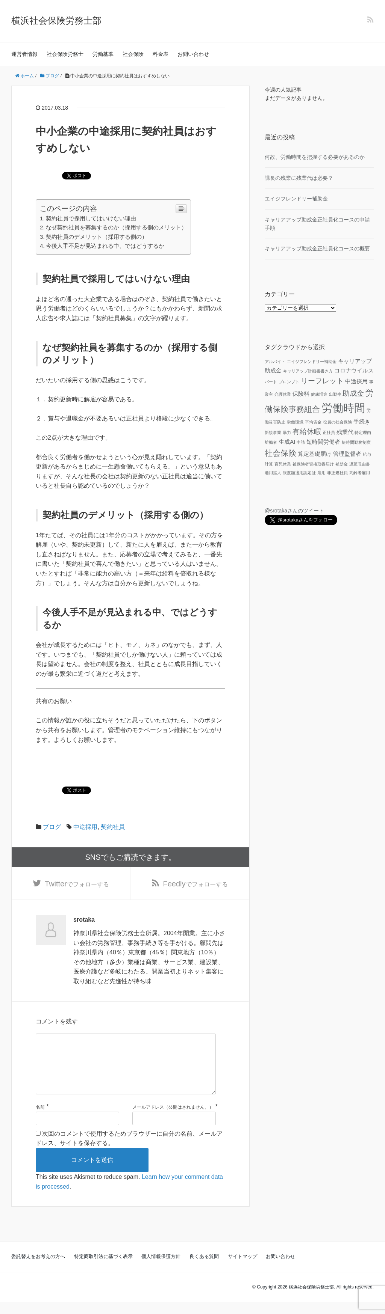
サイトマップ (242, 1268)
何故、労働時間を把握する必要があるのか (315, 157)
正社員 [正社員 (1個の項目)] (329, 432)
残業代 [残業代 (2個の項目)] (344, 432)
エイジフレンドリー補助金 (296, 199)
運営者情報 (24, 54)
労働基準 (103, 54)
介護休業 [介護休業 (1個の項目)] (282, 394)
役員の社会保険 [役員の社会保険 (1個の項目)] (337, 422)
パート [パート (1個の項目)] (271, 382)
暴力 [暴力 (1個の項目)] (287, 432)
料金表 (160, 54)
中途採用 (85, 827)
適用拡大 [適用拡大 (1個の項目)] (273, 472)
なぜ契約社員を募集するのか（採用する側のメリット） (116, 227)
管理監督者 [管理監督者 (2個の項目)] (347, 454)
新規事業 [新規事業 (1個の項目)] (273, 432)
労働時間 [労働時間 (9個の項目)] (343, 408)
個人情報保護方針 (160, 1268)
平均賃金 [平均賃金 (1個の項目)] (313, 422)
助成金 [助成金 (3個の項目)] (353, 393)
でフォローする (77, 884)
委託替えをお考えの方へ (38, 1268)
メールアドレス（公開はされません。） (173, 1119)
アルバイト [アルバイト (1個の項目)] (275, 361)
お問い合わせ (193, 54)
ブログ (52, 827)
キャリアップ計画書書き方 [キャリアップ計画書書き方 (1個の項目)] (308, 371)
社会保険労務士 (65, 54)
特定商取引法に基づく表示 (103, 1268)
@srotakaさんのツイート (294, 511)
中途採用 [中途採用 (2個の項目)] (356, 381)
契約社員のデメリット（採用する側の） (96, 237)
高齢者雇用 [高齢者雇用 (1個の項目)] (359, 472)
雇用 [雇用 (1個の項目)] (321, 472)
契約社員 (113, 827)
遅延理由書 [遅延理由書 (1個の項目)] (359, 464)
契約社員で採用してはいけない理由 (91, 218)
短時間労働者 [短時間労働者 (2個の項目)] (323, 442)
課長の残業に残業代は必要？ (299, 178)
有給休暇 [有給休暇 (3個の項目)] (307, 431)
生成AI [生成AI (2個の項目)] (287, 442)
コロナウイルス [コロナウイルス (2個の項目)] (354, 370)
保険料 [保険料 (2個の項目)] (301, 393)
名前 (40, 1119)
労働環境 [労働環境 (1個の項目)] (295, 422)
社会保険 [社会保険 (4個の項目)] (280, 453)
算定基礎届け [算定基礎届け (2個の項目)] (315, 454)
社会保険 (133, 54)
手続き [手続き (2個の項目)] (361, 421)
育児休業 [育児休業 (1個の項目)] (282, 464)
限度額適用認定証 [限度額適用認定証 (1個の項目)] (299, 472)
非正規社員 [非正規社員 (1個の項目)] (337, 472)
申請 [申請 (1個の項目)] (301, 442)
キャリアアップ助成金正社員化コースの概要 (317, 249)
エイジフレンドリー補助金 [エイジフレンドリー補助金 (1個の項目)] (311, 361)
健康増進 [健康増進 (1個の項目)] (319, 394)
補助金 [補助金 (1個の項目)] (341, 464)
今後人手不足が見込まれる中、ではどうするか (105, 246)
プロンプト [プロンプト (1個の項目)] (289, 382)
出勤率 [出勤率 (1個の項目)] (335, 394)
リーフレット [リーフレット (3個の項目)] (322, 381)
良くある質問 (204, 1268)
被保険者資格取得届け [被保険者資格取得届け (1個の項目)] (313, 464)
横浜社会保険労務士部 (56, 20)
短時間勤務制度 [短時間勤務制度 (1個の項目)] (356, 442)
